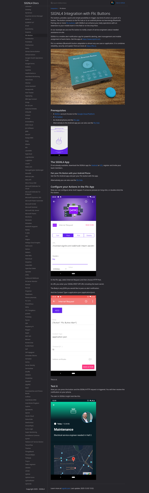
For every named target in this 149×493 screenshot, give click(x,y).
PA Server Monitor (31, 281)
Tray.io (27, 461)
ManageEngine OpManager (34, 170)
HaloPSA (28, 70)
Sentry (27, 362)
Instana (27, 115)
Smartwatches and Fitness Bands (34, 392)
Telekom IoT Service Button (34, 442)
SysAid (27, 439)
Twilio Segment (30, 464)
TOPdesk (28, 458)
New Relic (28, 255)
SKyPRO (28, 385)
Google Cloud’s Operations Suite (34, 59)
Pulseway (28, 317)
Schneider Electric (31, 355)
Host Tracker (29, 93)
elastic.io (28, 19)
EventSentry (29, 29)
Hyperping (28, 96)
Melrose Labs (29, 176)
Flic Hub (96, 123)
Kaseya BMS (29, 138)
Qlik (26, 323)
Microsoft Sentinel (31, 207)
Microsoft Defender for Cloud (32, 187)
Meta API (28, 180)
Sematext (28, 359)
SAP (26, 349)
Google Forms (30, 64)
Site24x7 (28, 381)
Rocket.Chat (29, 343)
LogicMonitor (29, 157)
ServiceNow (29, 368)
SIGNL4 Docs (31, 3)
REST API (28, 336)
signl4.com (66, 488)
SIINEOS (28, 375)
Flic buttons (70, 23)
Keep (27, 141)
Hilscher (28, 83)
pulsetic (27, 314)
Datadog (28, 9)
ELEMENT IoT (29, 22)
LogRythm (28, 160)
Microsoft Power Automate (34, 201)
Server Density (30, 365)
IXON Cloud (29, 125)
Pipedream (29, 294)
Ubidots (27, 468)
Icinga (27, 102)
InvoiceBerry (29, 122)
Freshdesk (28, 42)
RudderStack (29, 346)
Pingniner (28, 291)
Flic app (76, 120)
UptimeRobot (29, 481)
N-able (27, 233)
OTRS (27, 275)
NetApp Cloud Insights (32, 243)
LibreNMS (28, 151)
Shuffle (27, 372)
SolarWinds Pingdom (32, 403)
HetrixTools (29, 80)
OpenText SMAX (30, 268)
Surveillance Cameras (32, 435)
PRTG (27, 307)
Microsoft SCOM (30, 204)
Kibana (27, 144)
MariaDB (28, 173)
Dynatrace (28, 13)
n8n (26, 236)
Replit (27, 333)
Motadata (28, 223)
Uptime (27, 474)
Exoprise (28, 32)
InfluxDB (28, 112)
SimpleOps (28, 378)
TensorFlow (29, 445)
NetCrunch (28, 246)
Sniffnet (27, 397)
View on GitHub (120, 3)
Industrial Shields (31, 109)
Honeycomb (29, 89)
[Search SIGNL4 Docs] (74, 3)
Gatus (27, 48)
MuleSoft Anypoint (31, 226)
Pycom (27, 320)
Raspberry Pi (29, 326)
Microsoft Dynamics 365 (33, 197)
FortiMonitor (29, 39)
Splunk (27, 413)
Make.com (28, 167)
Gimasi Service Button (32, 51)
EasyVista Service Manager (34, 16)
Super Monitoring (31, 432)
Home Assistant (30, 86)
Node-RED (28, 265)
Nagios (27, 239)
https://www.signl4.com (91, 39)
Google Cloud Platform (86, 114)
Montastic (28, 220)
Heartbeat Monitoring (32, 76)
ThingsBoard (29, 451)
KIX (26, 147)
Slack (27, 388)
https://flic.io (91, 46)
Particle (27, 285)
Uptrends (28, 484)
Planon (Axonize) (30, 297)
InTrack (27, 118)
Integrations (54, 8)
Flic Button (29, 35)
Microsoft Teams (30, 214)
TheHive (28, 448)
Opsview (28, 272)
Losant (27, 164)
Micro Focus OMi (30, 183)
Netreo (27, 249)
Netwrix (27, 252)
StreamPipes (29, 426)
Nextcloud (28, 259)
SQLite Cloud (29, 416)
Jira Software (29, 128)
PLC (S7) (28, 301)
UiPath (27, 471)
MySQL (27, 230)
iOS (101, 165)
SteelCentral (29, 422)
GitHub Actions (30, 55)
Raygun (27, 330)
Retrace (27, 339)
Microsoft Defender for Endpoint (32, 193)
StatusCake (29, 419)
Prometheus (29, 304)
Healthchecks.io (30, 73)
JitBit (26, 131)
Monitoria (28, 217)
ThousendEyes (30, 455)
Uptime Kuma (29, 477)
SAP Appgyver (29, 352)
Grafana (28, 67)
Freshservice (29, 45)
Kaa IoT (27, 134)
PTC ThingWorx (30, 310)
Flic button (59, 117)
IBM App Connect (31, 99)
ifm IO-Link (29, 105)
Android (95, 165)
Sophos (27, 406)
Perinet (27, 288)
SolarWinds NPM (30, 400)
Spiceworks (29, 410)
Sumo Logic (29, 429)
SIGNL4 (57, 114)
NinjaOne (28, 262)
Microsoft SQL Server (32, 210)
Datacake (28, 6)
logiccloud (28, 154)
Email (27, 26)
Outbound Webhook (32, 278)
